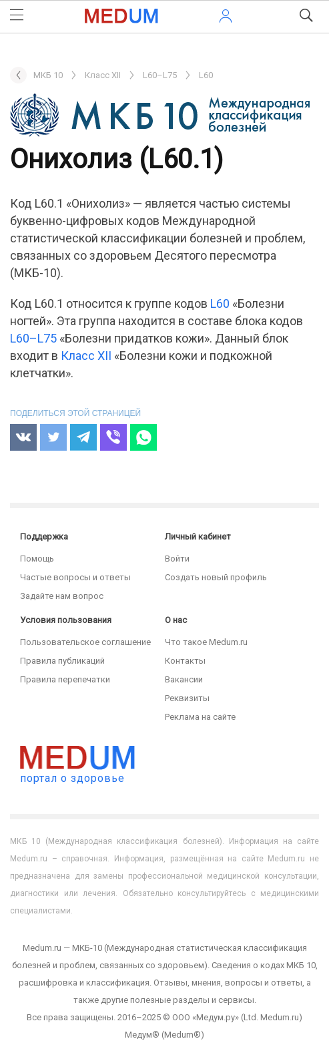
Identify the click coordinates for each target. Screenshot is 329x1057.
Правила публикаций (62, 661)
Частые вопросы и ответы (75, 577)
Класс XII (86, 356)
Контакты (185, 661)
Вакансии (184, 679)
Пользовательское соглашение (85, 642)
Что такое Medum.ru (206, 642)
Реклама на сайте (200, 717)
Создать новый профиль (216, 577)
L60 (220, 303)
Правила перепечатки (65, 679)
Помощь (37, 559)
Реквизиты (187, 698)
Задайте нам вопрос (61, 596)
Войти (177, 559)
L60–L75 (33, 338)
